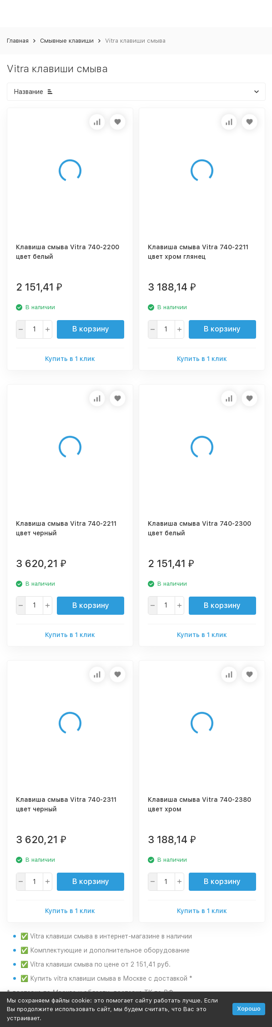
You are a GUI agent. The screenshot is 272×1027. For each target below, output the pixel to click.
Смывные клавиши (67, 40)
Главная (18, 40)
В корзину (90, 329)
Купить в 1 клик (70, 358)
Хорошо (249, 1008)
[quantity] (34, 329)
